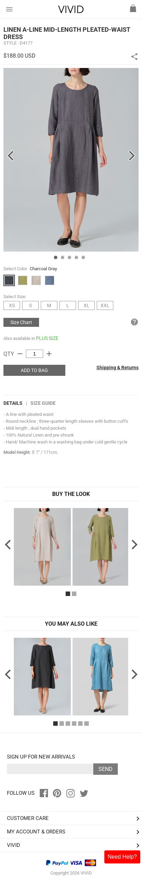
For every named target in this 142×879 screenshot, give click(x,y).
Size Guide (43, 403)
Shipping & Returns (117, 367)
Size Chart (21, 322)
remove (20, 354)
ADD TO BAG (34, 370)
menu (9, 9)
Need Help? (122, 857)
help (134, 322)
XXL (105, 305)
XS (12, 305)
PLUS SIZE (47, 338)
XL (86, 305)
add (49, 354)
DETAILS (12, 403)
